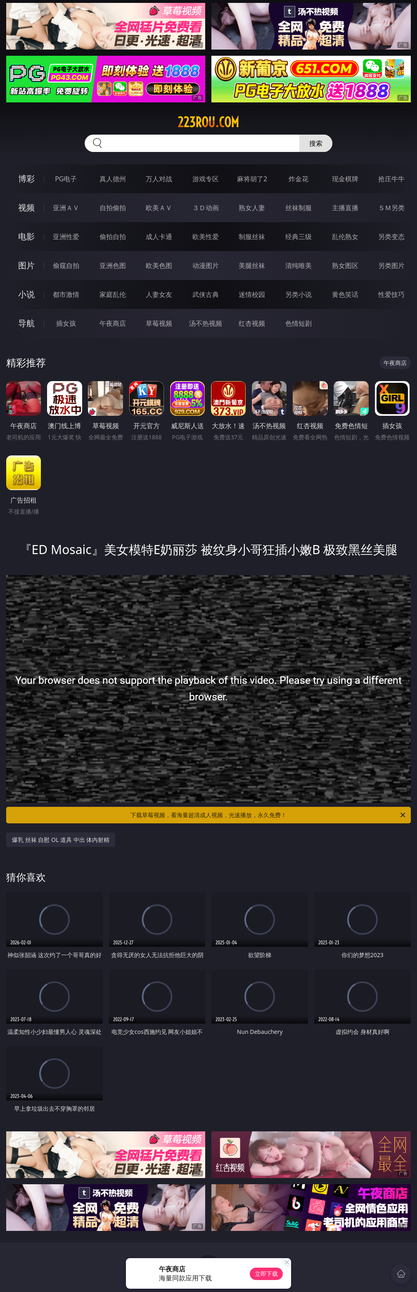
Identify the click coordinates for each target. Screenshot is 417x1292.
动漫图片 (205, 265)
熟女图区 (345, 265)
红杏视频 (252, 323)
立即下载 (266, 1274)
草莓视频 (159, 323)
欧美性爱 (205, 236)
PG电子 (66, 178)
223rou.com (208, 122)
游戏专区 (205, 178)
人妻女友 (159, 294)
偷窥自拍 (66, 265)
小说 (26, 294)
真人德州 (113, 178)
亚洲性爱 (66, 236)
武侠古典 (205, 294)
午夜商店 (113, 323)
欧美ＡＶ (159, 207)
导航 (26, 323)
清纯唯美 (298, 265)
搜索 (315, 143)
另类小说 (298, 294)
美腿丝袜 (252, 265)
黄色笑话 (345, 294)
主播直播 (345, 207)
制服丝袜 (252, 236)
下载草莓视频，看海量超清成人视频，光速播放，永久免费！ (268, 815)
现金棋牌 (345, 178)
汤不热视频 (205, 323)
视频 (26, 207)
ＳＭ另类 (391, 207)
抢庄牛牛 (391, 178)
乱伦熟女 (345, 236)
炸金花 (298, 178)
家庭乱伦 (113, 294)
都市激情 (66, 294)
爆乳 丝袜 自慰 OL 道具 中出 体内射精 (60, 840)
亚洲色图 (113, 265)
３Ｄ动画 (205, 207)
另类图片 (391, 265)
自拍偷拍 (113, 207)
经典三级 (298, 236)
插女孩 (66, 323)
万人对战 (159, 178)
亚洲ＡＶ (66, 207)
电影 (26, 236)
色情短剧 (298, 323)
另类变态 (391, 236)
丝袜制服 (298, 207)
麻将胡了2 (252, 178)
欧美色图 (159, 265)
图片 (26, 265)
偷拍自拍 (113, 236)
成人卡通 (159, 236)
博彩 (26, 178)
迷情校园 (252, 294)
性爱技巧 (391, 294)
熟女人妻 (252, 207)
